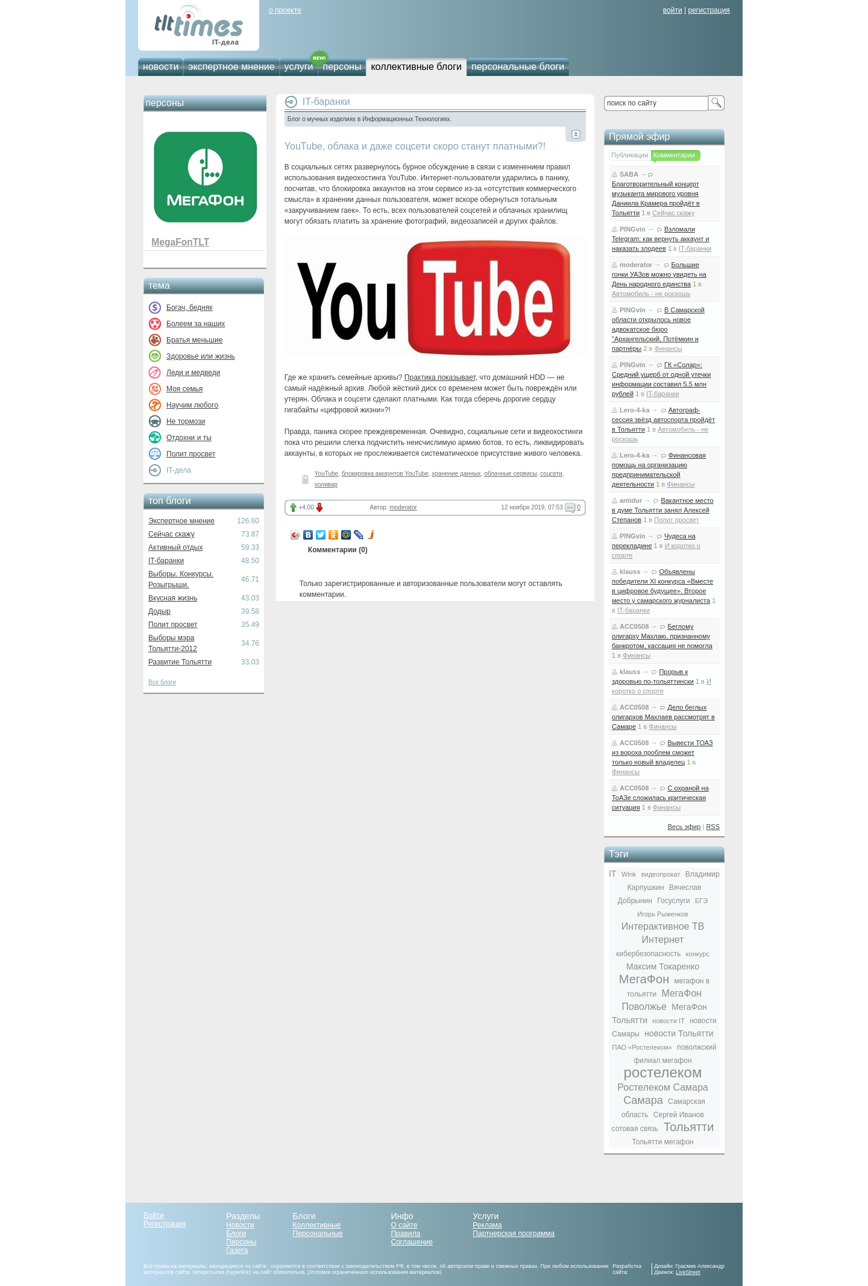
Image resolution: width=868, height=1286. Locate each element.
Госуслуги (673, 901)
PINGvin (633, 229)
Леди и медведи (193, 372)
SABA (629, 174)
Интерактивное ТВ (663, 926)
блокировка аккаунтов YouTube (385, 473)
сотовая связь (635, 1128)
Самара (643, 1100)
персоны (342, 66)
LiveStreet (688, 1272)
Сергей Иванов (678, 1115)
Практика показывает (440, 377)
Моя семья (184, 389)
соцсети (551, 473)
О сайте (404, 1225)
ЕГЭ (701, 900)
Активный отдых (175, 547)
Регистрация (164, 1224)
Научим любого (192, 405)
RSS (713, 826)
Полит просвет (190, 454)
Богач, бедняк (189, 307)
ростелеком (663, 1072)
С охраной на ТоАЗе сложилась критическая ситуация (660, 797)
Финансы (668, 348)
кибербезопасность (648, 954)
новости (160, 66)
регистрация (708, 10)
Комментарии (674, 155)
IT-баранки (166, 560)
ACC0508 (634, 626)
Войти (153, 1215)
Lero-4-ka (635, 410)
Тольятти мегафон (662, 1142)
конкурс (697, 953)
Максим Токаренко (662, 966)
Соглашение (411, 1242)
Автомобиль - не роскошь (651, 293)
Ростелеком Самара (662, 1087)
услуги (299, 66)
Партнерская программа (514, 1233)
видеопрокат (661, 874)
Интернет (663, 940)
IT (612, 873)
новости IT (668, 1020)
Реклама (487, 1225)
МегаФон (644, 979)
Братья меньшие (194, 340)
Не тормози (185, 421)
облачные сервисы (510, 473)
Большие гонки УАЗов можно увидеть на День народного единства (659, 274)
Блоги (236, 1233)
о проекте (285, 10)
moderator (403, 507)
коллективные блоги (416, 66)
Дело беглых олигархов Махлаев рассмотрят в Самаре (663, 717)
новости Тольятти (678, 1033)
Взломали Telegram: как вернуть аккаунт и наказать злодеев (660, 238)
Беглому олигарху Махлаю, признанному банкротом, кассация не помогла (662, 636)
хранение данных (456, 473)
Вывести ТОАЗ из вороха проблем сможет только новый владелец (662, 752)
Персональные (318, 1233)
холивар (326, 484)
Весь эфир (684, 826)
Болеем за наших (195, 324)
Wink (628, 874)
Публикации (630, 155)
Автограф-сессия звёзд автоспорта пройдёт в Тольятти (663, 419)
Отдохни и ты (189, 437)
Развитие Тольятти (180, 662)
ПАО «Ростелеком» (642, 1047)
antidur (631, 500)
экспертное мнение (231, 66)
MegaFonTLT (180, 242)
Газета (237, 1250)
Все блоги (162, 682)
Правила (405, 1233)
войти (672, 10)
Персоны (241, 1242)
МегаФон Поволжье (661, 1000)
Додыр (159, 611)
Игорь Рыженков (662, 914)
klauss (630, 571)
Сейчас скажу (171, 534)
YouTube (326, 473)
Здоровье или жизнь (200, 356)
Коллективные (317, 1225)
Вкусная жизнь (173, 598)
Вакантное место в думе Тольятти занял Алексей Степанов (663, 510)
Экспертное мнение (181, 521)
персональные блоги (517, 66)
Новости (240, 1225)
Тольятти (689, 1126)
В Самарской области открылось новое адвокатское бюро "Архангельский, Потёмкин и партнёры (658, 329)
